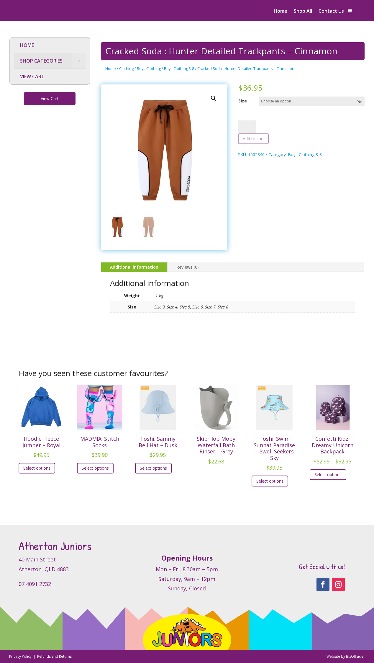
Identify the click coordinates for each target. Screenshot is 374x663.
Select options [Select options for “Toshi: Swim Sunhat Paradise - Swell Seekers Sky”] (269, 481)
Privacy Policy (20, 656)
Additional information (134, 267)
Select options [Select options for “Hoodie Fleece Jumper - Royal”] (36, 468)
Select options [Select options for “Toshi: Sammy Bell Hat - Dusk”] (153, 468)
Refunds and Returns (54, 656)
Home (280, 11)
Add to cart (253, 138)
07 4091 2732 (35, 583)
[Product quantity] (247, 126)
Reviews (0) (187, 267)
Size (242, 101)
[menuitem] (50, 45)
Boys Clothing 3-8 (179, 68)
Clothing (126, 68)
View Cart (50, 98)
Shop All (303, 11)
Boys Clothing (149, 68)
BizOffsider (355, 656)
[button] (213, 98)
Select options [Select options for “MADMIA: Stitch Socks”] (95, 468)
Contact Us (331, 11)
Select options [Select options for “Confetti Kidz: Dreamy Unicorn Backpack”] (328, 474)
